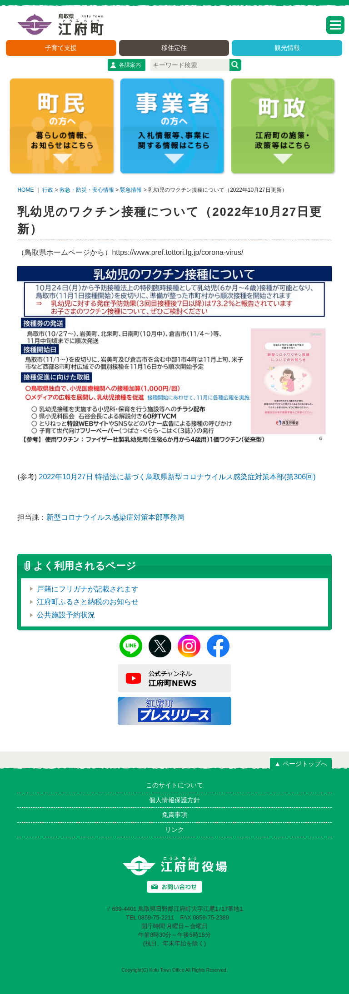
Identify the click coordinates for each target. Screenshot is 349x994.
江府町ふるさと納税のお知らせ (88, 602)
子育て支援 (61, 47)
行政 (47, 190)
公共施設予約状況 (66, 615)
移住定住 (174, 47)
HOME (25, 190)
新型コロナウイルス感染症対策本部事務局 (115, 517)
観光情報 (287, 47)
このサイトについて (174, 785)
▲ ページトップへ (300, 763)
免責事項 (174, 814)
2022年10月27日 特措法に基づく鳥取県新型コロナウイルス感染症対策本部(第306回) (177, 477)
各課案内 (130, 65)
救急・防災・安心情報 (87, 190)
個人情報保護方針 (174, 800)
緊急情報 (131, 190)
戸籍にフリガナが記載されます (88, 589)
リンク (174, 829)
